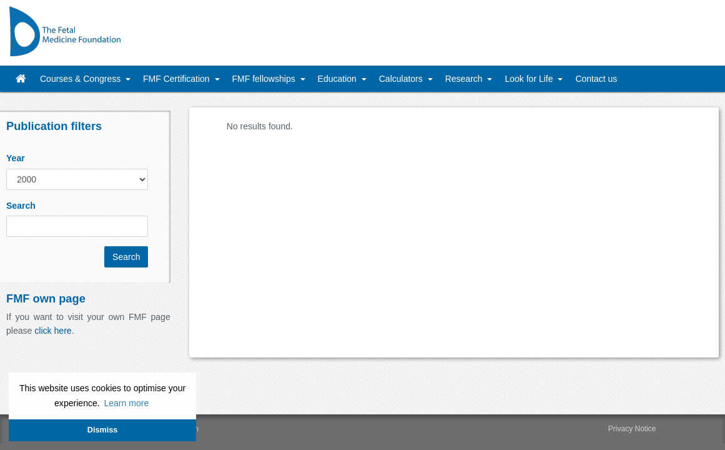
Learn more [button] (126, 403)
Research (465, 79)
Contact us (596, 79)
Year (15, 158)
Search (21, 206)
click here (52, 331)
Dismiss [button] (102, 430)
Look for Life (530, 79)
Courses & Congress (81, 79)
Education (338, 79)
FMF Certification (177, 79)
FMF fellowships (265, 79)
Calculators (402, 79)
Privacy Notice (632, 428)
